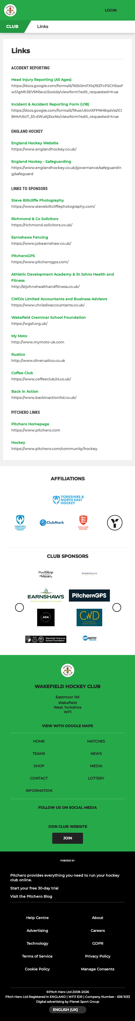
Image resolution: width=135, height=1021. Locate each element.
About (97, 917)
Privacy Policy (97, 956)
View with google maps (67, 726)
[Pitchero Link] (67, 867)
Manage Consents (97, 969)
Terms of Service (37, 956)
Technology (37, 943)
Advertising (37, 930)
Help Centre (37, 917)
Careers (98, 930)
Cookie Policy (37, 969)
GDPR (97, 943)
